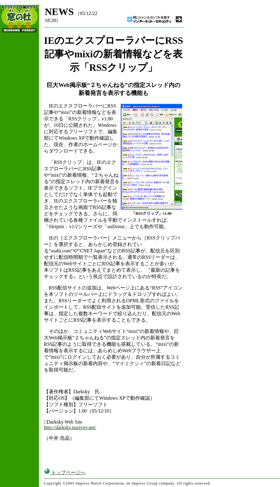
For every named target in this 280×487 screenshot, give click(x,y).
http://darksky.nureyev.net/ (70, 427)
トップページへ (65, 472)
